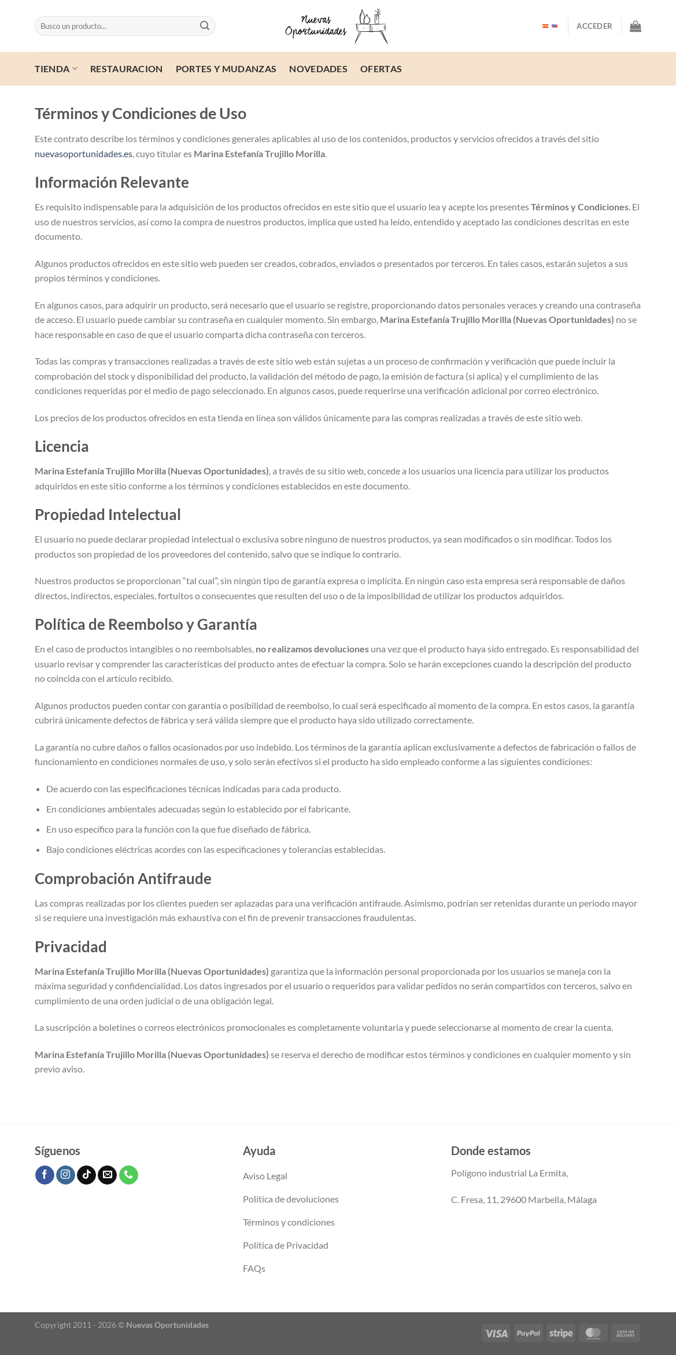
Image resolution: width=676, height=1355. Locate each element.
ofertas (381, 68)
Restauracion (126, 68)
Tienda (56, 68)
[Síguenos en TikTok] (86, 1175)
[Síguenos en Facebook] (44, 1175)
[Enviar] (205, 26)
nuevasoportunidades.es (83, 153)
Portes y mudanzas (226, 68)
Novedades (318, 68)
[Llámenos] (128, 1175)
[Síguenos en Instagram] (65, 1175)
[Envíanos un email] (107, 1175)
